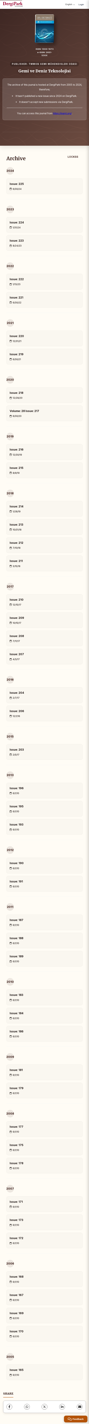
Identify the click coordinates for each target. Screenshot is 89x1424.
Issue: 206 (17, 711)
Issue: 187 (16, 920)
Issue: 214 (16, 506)
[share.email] (80, 1407)
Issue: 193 (16, 824)
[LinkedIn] (62, 1407)
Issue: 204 (17, 692)
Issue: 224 (17, 222)
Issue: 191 (16, 881)
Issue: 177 (16, 1126)
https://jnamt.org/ (62, 113)
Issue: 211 (16, 561)
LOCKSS (73, 156)
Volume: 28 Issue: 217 (24, 411)
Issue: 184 (16, 1013)
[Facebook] (9, 1407)
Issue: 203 (17, 749)
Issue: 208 (17, 636)
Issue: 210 (16, 599)
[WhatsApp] (27, 1407)
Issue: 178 (16, 1163)
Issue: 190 (17, 863)
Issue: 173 (16, 1220)
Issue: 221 (16, 297)
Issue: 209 (17, 617)
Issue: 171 (16, 1201)
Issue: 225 (17, 184)
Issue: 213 (16, 524)
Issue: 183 (16, 995)
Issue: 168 (16, 1276)
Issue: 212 (16, 542)
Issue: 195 (16, 806)
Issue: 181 (16, 1070)
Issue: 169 (17, 1313)
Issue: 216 (16, 449)
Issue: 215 (16, 468)
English (70, 4)
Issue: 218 (16, 392)
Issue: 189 (16, 956)
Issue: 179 (16, 1088)
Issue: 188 (16, 938)
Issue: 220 (17, 336)
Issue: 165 (16, 1370)
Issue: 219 (16, 354)
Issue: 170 (16, 1331)
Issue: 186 (16, 1031)
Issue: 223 (17, 240)
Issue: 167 (16, 1295)
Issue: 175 (16, 1145)
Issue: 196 (17, 788)
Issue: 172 (16, 1238)
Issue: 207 (17, 654)
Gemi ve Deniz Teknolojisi (44, 71)
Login (81, 4)
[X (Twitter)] (44, 1407)
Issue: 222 (17, 279)
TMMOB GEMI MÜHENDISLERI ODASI (53, 64)
